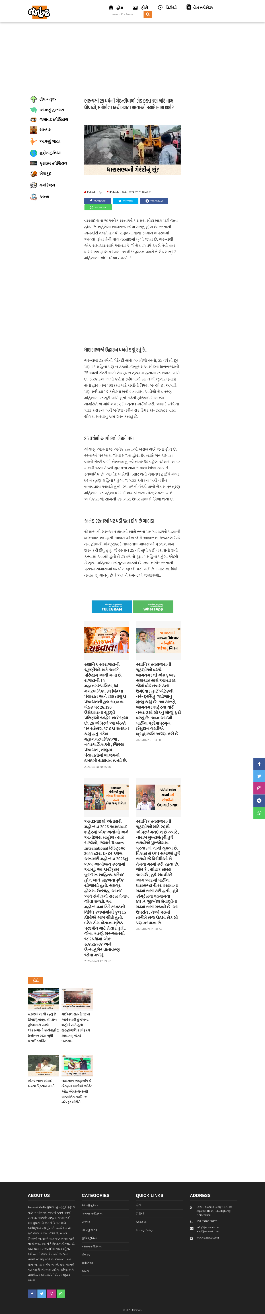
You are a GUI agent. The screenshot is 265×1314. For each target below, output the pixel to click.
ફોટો (138, 1205)
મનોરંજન (87, 1263)
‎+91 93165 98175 (207, 1221)
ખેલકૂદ (86, 1254)
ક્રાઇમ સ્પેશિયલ (92, 1246)
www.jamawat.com (208, 1237)
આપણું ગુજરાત (90, 1205)
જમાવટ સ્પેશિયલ (92, 1213)
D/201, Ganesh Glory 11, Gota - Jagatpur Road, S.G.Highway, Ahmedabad (215, 1210)
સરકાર (86, 1221)
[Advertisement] (132, 58)
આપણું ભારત (89, 1230)
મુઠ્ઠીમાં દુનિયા (89, 1238)
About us (141, 1221)
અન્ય (85, 1271)
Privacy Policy (144, 1230)
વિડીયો (140, 1213)
